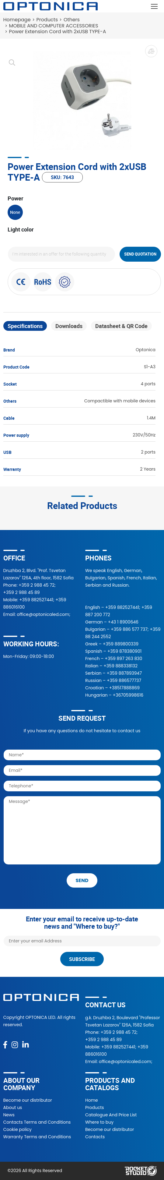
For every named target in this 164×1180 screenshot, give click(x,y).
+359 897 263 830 (123, 658)
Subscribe (82, 959)
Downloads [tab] (68, 326)
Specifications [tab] (25, 326)
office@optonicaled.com (43, 614)
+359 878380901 (124, 651)
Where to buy (99, 1122)
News (9, 1115)
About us (12, 1107)
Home (91, 1100)
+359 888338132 (120, 666)
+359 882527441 (36, 600)
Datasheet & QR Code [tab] (121, 326)
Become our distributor (27, 1100)
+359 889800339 (120, 644)
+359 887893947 (124, 673)
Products (47, 20)
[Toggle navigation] (154, 6)
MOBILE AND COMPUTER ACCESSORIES (53, 26)
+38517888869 (124, 688)
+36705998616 (128, 695)
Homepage (17, 20)
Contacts (95, 1137)
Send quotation (140, 254)
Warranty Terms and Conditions (37, 1137)
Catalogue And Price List (111, 1115)
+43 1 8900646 (123, 622)
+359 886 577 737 (129, 629)
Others (72, 20)
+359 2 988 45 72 (36, 585)
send (81, 880)
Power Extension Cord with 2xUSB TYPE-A (57, 31)
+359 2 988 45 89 (21, 592)
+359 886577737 (124, 680)
